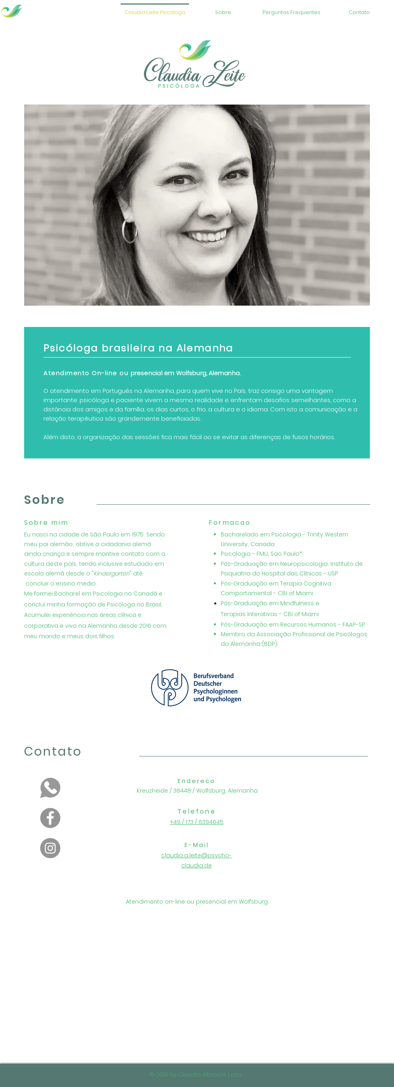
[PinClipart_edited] (50, 788)
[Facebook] (50, 818)
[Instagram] (50, 848)
